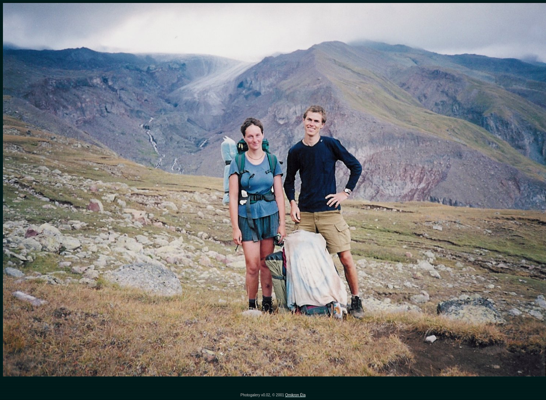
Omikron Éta (295, 395)
